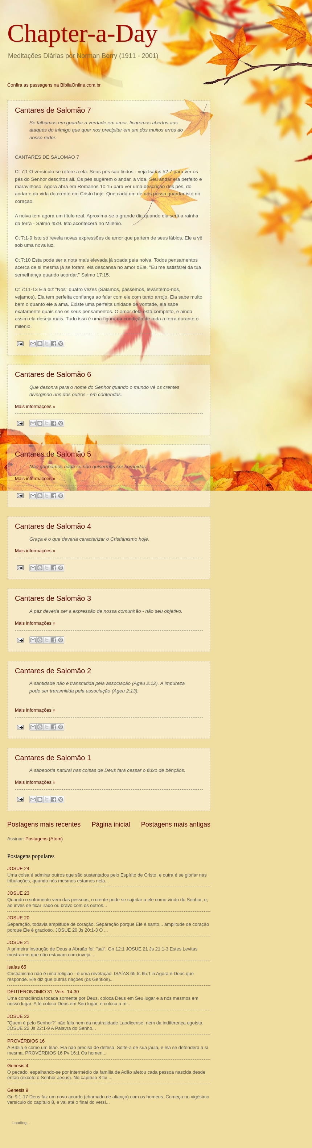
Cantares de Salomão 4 (53, 526)
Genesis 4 (17, 1065)
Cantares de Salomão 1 (53, 758)
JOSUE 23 (18, 893)
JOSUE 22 (18, 1016)
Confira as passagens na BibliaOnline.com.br (54, 85)
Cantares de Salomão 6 (53, 374)
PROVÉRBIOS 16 (26, 1041)
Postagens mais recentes (44, 824)
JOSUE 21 (18, 942)
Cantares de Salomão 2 (53, 671)
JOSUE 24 (18, 868)
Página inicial (110, 824)
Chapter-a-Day (82, 33)
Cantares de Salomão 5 (53, 454)
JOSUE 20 (18, 917)
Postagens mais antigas (175, 824)
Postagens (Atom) (44, 838)
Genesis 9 (17, 1090)
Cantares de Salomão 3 (53, 598)
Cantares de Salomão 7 (53, 110)
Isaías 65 (16, 967)
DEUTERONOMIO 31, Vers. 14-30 (43, 991)
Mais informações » (35, 406)
